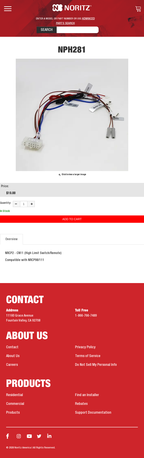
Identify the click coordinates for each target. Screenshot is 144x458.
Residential (14, 395)
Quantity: (5, 203)
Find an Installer (87, 395)
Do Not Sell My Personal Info (96, 364)
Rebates (81, 403)
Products (13, 412)
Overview (11, 239)
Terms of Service (87, 356)
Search (47, 29)
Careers (12, 364)
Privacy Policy (85, 347)
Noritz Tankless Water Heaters (72, 7)
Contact (12, 347)
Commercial (15, 403)
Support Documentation (93, 412)
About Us (12, 356)
